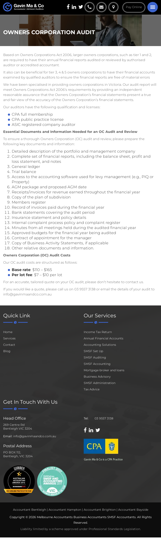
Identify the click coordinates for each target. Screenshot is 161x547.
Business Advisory (97, 376)
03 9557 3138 (104, 418)
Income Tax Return (98, 332)
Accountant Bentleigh (29, 510)
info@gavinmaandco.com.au (34, 436)
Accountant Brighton (100, 510)
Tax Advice (91, 389)
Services (9, 338)
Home (7, 332)
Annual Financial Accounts (103, 338)
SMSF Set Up (93, 351)
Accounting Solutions (100, 345)
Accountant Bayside (133, 510)
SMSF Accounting (97, 364)
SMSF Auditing (95, 357)
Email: (7, 436)
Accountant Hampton (65, 510)
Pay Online (133, 7)
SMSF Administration (99, 383)
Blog (6, 351)
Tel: (86, 418)
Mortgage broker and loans (104, 370)
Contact (9, 345)
